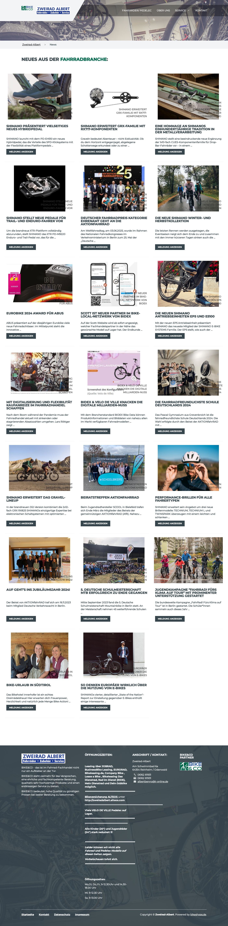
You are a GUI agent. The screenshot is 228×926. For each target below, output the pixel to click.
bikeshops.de (198, 914)
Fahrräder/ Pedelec (137, 10)
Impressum (82, 914)
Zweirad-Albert (31, 44)
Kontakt (201, 10)
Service (180, 10)
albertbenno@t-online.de (153, 781)
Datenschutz (62, 914)
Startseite (27, 914)
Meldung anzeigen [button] (21, 151)
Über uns (163, 10)
